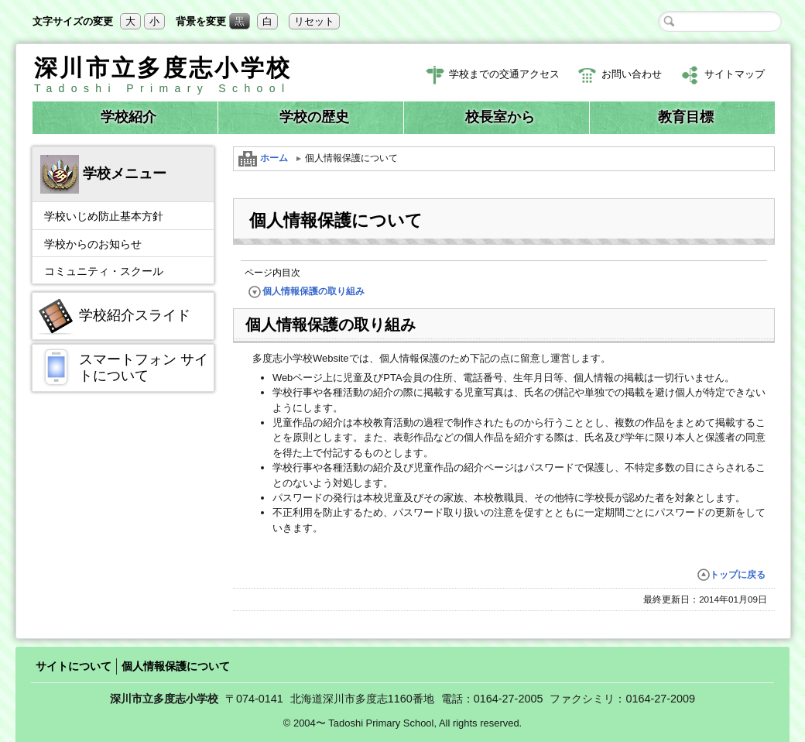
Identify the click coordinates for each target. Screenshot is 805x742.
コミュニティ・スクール (103, 271)
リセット (314, 21)
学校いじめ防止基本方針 (103, 216)
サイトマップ (723, 75)
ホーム (263, 158)
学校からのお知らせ (93, 244)
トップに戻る (731, 575)
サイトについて (73, 666)
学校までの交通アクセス (493, 75)
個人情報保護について (176, 666)
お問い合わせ (620, 75)
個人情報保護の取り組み (306, 292)
